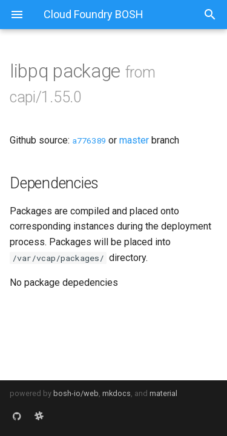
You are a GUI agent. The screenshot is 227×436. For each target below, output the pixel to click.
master (134, 140)
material (163, 393)
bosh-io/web (76, 393)
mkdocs (116, 393)
